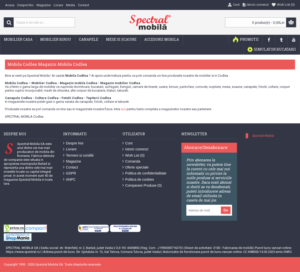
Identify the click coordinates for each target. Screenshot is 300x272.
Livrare (70, 149)
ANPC (69, 179)
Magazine (72, 161)
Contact (70, 167)
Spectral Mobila (263, 135)
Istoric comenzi (135, 149)
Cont (127, 143)
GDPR (69, 173)
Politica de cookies (138, 179)
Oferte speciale (135, 167)
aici (123, 109)
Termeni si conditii (78, 155)
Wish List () (133, 155)
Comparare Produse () (142, 185)
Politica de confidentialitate (144, 173)
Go (225, 210)
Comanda (131, 161)
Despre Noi (73, 143)
